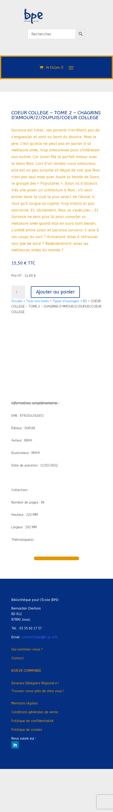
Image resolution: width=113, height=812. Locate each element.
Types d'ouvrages (66, 301)
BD (85, 301)
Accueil (16, 301)
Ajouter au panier (55, 292)
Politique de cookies (26, 730)
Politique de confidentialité (32, 721)
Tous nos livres (37, 301)
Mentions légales (24, 703)
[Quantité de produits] (18, 292)
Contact (17, 658)
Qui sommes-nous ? (27, 649)
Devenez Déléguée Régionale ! (35, 683)
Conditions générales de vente (34, 712)
